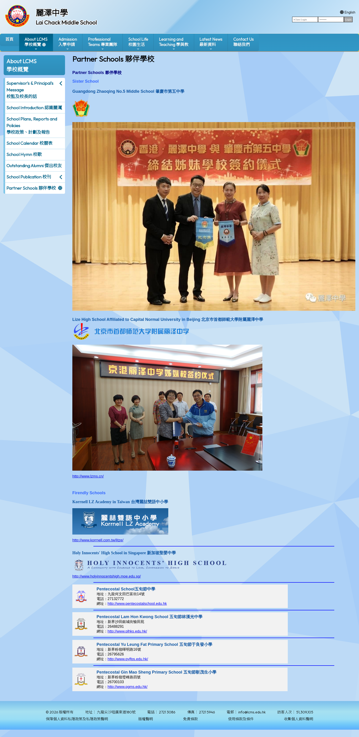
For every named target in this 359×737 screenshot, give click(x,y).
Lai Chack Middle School (66, 22)
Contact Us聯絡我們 (243, 42)
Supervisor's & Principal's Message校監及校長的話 (29, 89)
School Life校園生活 (138, 44)
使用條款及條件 (241, 719)
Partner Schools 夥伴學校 (31, 188)
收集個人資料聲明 (298, 719)
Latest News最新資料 (210, 44)
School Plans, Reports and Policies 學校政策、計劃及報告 (31, 125)
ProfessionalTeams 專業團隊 (102, 44)
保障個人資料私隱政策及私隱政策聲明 (77, 719)
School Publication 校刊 (28, 177)
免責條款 (190, 719)
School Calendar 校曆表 (29, 143)
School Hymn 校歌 (24, 154)
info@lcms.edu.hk (252, 712)
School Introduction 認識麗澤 (34, 107)
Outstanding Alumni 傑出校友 (34, 165)
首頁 (9, 39)
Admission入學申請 (67, 44)
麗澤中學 (52, 13)
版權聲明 (145, 719)
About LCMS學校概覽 (35, 44)
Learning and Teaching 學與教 (173, 44)
